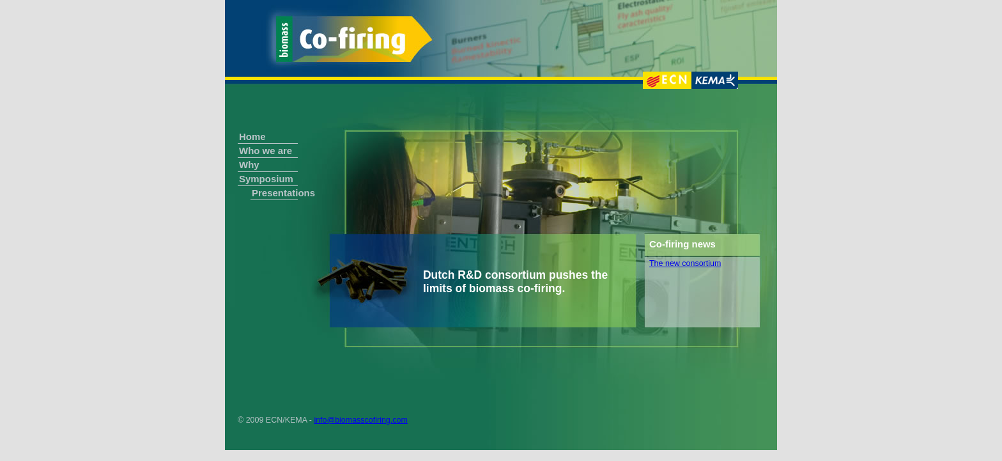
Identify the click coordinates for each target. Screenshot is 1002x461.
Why (249, 164)
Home (252, 136)
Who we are (265, 150)
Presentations (275, 192)
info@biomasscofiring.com (360, 420)
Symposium (266, 178)
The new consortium (685, 263)
